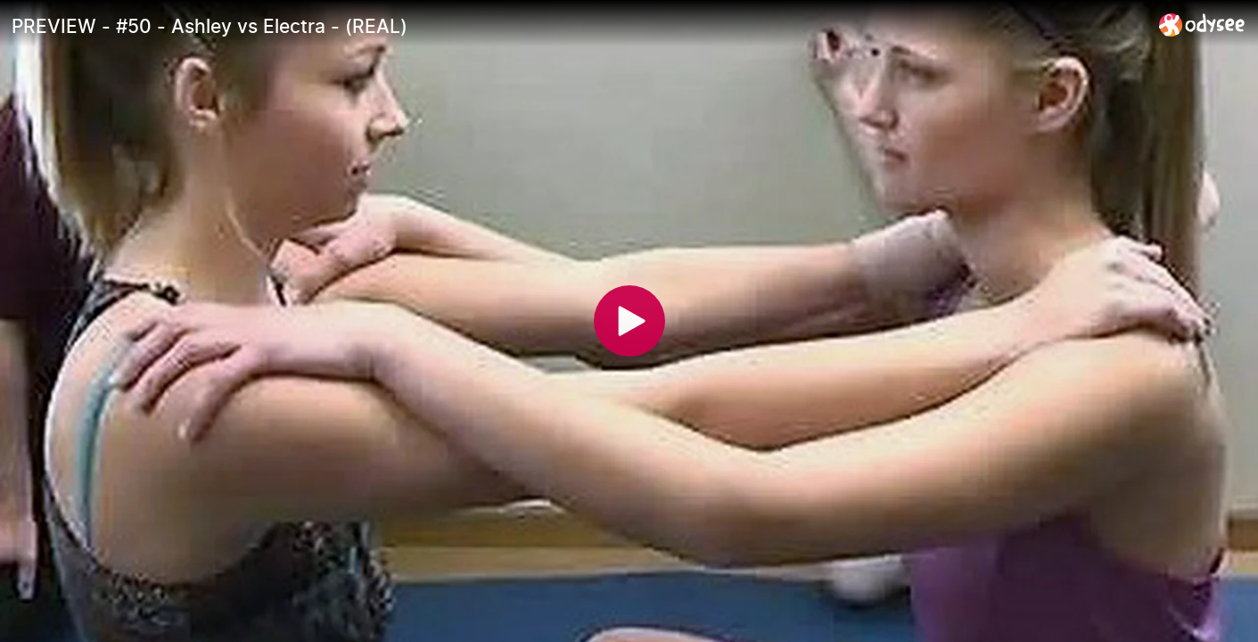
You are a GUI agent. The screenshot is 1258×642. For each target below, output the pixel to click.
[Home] (1202, 24)
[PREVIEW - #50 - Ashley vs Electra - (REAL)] (578, 25)
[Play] (629, 321)
